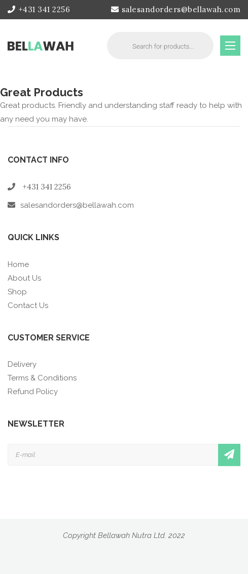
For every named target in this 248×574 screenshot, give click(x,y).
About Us (24, 278)
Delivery (22, 364)
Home (18, 264)
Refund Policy (33, 391)
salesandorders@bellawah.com (175, 9)
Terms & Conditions (42, 377)
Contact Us (28, 305)
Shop (17, 291)
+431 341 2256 (39, 9)
